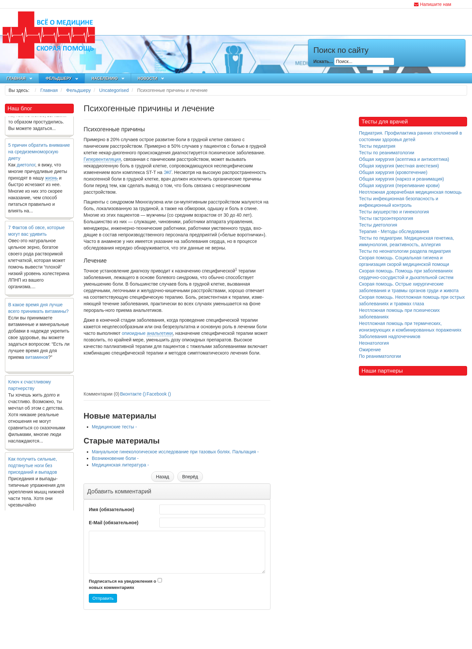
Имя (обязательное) (111, 509)
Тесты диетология (378, 224)
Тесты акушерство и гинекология (394, 211)
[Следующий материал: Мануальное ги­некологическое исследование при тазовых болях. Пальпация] (190, 476)
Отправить (102, 598)
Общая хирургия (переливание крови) (399, 185)
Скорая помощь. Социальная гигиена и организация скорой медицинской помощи (404, 261)
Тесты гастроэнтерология (386, 218)
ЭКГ (167, 172)
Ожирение (370, 349)
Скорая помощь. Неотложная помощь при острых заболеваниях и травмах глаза (412, 300)
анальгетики (160, 333)
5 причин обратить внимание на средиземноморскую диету (39, 154)
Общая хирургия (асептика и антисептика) (404, 159)
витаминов (36, 359)
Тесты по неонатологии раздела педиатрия (405, 251)
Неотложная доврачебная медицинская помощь (410, 192)
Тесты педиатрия (377, 146)
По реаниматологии (380, 356)
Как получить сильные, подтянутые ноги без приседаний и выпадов (32, 468)
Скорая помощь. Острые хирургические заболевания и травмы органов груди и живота (409, 287)
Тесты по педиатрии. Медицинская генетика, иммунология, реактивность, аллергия (406, 241)
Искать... (323, 61)
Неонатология (374, 343)
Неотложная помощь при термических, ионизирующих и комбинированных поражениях (410, 327)
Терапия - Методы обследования (394, 231)
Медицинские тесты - (114, 426)
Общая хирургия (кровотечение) (393, 172)
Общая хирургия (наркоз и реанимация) (401, 179)
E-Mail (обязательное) (113, 522)
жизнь (51, 180)
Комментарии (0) (101, 394)
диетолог (26, 167)
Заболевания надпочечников (390, 336)
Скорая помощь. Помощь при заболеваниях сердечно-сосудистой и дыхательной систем (406, 274)
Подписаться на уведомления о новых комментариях (122, 584)
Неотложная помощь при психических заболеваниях (399, 313)
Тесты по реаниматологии (386, 152)
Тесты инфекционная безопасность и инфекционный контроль (398, 202)
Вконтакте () (133, 394)
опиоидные (134, 333)
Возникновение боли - (115, 458)
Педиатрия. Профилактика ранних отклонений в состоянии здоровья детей (410, 136)
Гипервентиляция (102, 159)
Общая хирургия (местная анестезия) (399, 165)
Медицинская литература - (120, 464)
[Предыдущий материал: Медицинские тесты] (162, 476)
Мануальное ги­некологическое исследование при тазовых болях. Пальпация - (175, 451)
